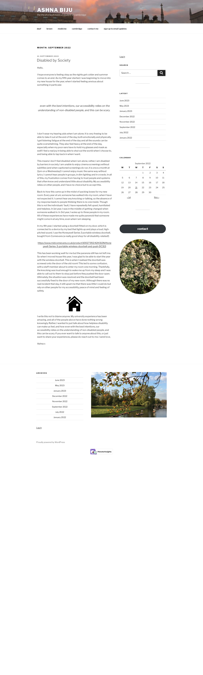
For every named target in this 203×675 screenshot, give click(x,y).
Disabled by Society (54, 60)
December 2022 (127, 116)
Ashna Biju (55, 10)
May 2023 (124, 106)
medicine (62, 28)
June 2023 (124, 100)
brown (49, 28)
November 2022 (127, 122)
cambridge (77, 28)
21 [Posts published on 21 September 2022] (136, 187)
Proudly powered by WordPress (50, 442)
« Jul (129, 197)
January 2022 (126, 137)
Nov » (156, 197)
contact (142, 229)
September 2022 (127, 127)
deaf (39, 28)
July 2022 (124, 132)
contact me (93, 28)
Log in (122, 56)
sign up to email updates (115, 28)
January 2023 (126, 111)
